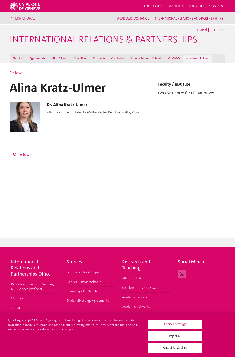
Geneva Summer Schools (146, 58)
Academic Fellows (197, 58)
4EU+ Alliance (60, 58)
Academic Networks (136, 306)
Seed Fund (80, 58)
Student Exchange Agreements (88, 300)
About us (18, 58)
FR (216, 30)
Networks (99, 58)
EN (221, 30)
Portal (202, 30)
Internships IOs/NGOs (82, 291)
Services (216, 6)
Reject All (175, 338)
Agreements (37, 58)
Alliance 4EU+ (132, 278)
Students (196, 6)
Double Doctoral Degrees (84, 272)
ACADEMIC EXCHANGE (133, 18)
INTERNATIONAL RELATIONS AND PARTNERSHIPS (188, 18)
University (153, 6)
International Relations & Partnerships (103, 39)
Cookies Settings (175, 326)
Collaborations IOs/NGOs (140, 288)
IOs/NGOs (174, 58)
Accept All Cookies (175, 350)
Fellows (16, 72)
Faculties (176, 6)
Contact (16, 308)
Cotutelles (117, 58)
